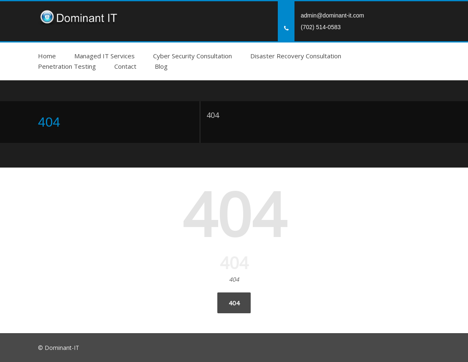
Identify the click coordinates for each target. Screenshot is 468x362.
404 (234, 303)
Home (47, 56)
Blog (161, 66)
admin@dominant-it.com (332, 15)
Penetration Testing (67, 66)
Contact (125, 66)
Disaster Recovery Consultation (295, 56)
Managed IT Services (104, 56)
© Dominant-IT (58, 348)
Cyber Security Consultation (192, 56)
